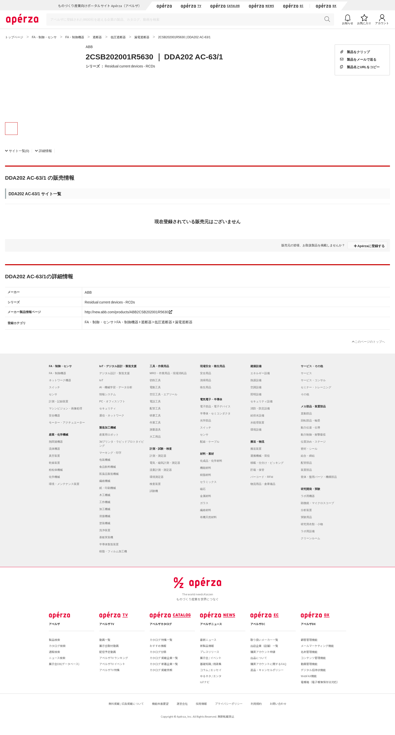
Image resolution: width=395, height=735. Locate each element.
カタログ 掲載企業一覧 (164, 658)
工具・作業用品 (159, 366)
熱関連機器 (56, 442)
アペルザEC (257, 624)
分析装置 (306, 510)
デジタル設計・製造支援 (114, 373)
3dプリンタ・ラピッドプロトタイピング (121, 444)
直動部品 (306, 413)
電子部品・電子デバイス (215, 406)
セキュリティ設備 (261, 401)
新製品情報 (207, 646)
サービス (306, 373)
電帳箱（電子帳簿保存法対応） (320, 682)
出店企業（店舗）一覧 (264, 646)
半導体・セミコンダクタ (215, 413)
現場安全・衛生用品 (212, 366)
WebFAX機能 (309, 676)
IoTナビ (205, 682)
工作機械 (104, 502)
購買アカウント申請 (262, 652)
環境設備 (255, 430)
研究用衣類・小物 (312, 524)
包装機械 (104, 460)
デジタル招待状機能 (313, 670)
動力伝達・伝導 (310, 427)
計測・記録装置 (58, 401)
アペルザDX (308, 624)
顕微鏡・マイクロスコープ (317, 503)
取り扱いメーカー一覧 (264, 640)
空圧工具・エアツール (163, 394)
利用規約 (256, 704)
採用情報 (201, 704)
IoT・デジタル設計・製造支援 (118, 366)
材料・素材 (207, 454)
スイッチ (54, 387)
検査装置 (155, 484)
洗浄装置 (104, 530)
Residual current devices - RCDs (130, 65)
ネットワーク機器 (60, 380)
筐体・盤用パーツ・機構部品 (319, 477)
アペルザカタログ (161, 624)
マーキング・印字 (110, 453)
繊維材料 (205, 510)
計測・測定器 (158, 456)
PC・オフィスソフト (112, 401)
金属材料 (205, 496)
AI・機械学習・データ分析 (115, 387)
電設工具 (155, 401)
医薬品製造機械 (109, 474)
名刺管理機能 (309, 652)
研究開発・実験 (310, 489)
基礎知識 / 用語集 (210, 664)
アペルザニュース (211, 624)
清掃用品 (205, 380)
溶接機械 (104, 516)
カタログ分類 (158, 652)
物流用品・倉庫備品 (262, 484)
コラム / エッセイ (210, 670)
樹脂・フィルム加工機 (113, 551)
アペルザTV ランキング (113, 658)
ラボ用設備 (308, 531)
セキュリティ (107, 408)
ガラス (204, 503)
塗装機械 (104, 523)
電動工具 (155, 387)
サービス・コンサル (313, 380)
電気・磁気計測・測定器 (165, 463)
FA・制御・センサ (60, 366)
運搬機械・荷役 (260, 456)
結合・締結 (308, 456)
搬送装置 (255, 449)
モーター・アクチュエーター (67, 422)
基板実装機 (106, 537)
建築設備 (255, 366)
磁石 (203, 489)
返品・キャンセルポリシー (267, 670)
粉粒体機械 (56, 470)
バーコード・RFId (261, 477)
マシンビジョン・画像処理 (65, 408)
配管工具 (155, 408)
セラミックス (208, 482)
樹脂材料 (205, 475)
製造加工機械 (107, 427)
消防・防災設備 (260, 408)
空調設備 (255, 387)
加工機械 (104, 509)
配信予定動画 (107, 652)
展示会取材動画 (109, 646)
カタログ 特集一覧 (161, 640)
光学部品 (205, 420)
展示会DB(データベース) (64, 664)
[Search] (190, 19)
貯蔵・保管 (257, 470)
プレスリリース (209, 652)
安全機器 (54, 415)
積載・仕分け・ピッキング (267, 463)
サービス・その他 (312, 366)
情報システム (107, 394)
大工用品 (155, 437)
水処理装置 (257, 422)
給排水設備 (257, 415)
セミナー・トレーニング (316, 387)
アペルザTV (106, 624)
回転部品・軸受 (310, 420)
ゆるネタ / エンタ (210, 676)
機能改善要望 (160, 704)
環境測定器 (156, 477)
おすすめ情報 (158, 646)
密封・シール (309, 449)
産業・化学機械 (58, 435)
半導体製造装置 (109, 544)
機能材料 (205, 468)
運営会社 (182, 704)
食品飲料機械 (107, 467)
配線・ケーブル (209, 442)
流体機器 (54, 449)
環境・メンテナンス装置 (64, 484)
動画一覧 (104, 640)
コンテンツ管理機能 (313, 658)
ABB (89, 46)
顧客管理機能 (309, 640)
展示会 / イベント (210, 658)
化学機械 (54, 477)
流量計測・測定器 (161, 470)
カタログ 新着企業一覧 (164, 664)
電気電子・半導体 (211, 399)
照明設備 (255, 394)
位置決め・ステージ (313, 442)
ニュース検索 (57, 658)
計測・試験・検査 (161, 449)
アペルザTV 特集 (109, 670)
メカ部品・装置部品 (313, 406)
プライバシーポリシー (229, 704)
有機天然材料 (208, 517)
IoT (101, 380)
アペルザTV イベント (112, 664)
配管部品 (306, 463)
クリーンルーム (310, 538)
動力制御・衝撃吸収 (313, 435)
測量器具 (155, 430)
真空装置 (54, 456)
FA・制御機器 (57, 373)
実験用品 (306, 517)
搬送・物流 (257, 442)
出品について (258, 658)
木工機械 (104, 495)
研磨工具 (155, 415)
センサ (53, 394)
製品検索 (54, 640)
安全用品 (205, 373)
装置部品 (306, 470)
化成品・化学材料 (211, 461)
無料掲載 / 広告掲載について (126, 704)
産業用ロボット (109, 435)
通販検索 (54, 652)
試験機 (154, 491)
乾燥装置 (54, 463)
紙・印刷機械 (107, 488)
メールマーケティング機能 (317, 646)
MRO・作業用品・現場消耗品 (168, 373)
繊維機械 (104, 481)
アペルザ (54, 624)
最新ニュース (208, 640)
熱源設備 (255, 380)
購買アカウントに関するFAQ (268, 664)
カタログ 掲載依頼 (161, 670)
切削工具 (155, 380)
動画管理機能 (309, 664)
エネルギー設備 (260, 373)
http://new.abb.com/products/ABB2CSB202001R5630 (128, 311)
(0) (17, 150)
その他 (305, 394)
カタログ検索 (57, 646)
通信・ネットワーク (111, 415)
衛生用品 (205, 387)
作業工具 (155, 422)
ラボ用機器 (308, 496)
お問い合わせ (278, 704)
